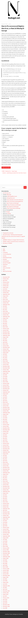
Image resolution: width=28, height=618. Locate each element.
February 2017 (6, 404)
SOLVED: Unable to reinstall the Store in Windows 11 (13, 241)
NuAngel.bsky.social (11, 198)
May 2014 (5, 458)
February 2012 (6, 503)
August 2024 (5, 287)
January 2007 (6, 573)
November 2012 (6, 488)
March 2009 (5, 546)
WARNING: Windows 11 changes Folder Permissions (13, 239)
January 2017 (6, 405)
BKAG (4, 250)
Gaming (4, 255)
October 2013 (6, 470)
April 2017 (5, 400)
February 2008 (6, 568)
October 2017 (6, 390)
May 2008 (5, 563)
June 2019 (5, 356)
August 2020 (5, 337)
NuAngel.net (14, 17)
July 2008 (5, 560)
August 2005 (5, 582)
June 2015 (5, 436)
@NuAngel (9, 194)
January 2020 (6, 345)
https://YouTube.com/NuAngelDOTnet (15, 201)
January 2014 (6, 465)
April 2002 (5, 599)
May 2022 (5, 309)
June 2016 (5, 417)
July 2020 (5, 338)
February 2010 (6, 527)
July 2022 (5, 306)
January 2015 (6, 445)
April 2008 (5, 565)
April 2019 (5, 359)
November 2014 (6, 448)
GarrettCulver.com (6, 192)
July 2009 (5, 539)
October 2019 (6, 349)
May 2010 (5, 524)
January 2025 (6, 284)
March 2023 (5, 299)
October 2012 (6, 489)
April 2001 (5, 603)
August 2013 (5, 474)
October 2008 (6, 555)
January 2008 (6, 570)
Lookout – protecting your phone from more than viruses (14, 172)
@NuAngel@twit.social (12, 196)
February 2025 (6, 282)
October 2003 (6, 592)
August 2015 (5, 433)
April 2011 (5, 510)
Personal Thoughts (7, 262)
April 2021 (5, 325)
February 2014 (6, 464)
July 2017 (5, 395)
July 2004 (5, 587)
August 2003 (5, 594)
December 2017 (6, 386)
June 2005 (5, 584)
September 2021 (6, 316)
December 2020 (6, 332)
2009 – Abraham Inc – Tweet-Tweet (9, 171)
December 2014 (6, 446)
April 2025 (5, 280)
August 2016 (5, 414)
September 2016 (6, 412)
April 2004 (5, 589)
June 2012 (5, 496)
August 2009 (5, 537)
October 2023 (6, 292)
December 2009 (6, 531)
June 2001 (5, 601)
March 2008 (5, 566)
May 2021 (5, 323)
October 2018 (6, 369)
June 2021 (5, 321)
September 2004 (6, 585)
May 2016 (5, 419)
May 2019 (5, 357)
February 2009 (6, 548)
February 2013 (6, 483)
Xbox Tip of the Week (7, 271)
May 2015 (5, 438)
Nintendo (5, 259)
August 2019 (5, 352)
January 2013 (6, 484)
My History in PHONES (7, 243)
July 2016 (5, 416)
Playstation (5, 264)
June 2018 (5, 376)
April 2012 (5, 500)
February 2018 (6, 383)
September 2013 (6, 472)
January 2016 (6, 426)
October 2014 (6, 450)
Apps (4, 249)
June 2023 (5, 297)
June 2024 (5, 289)
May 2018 (5, 378)
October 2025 (6, 278)
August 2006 (5, 577)
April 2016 (5, 421)
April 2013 (5, 479)
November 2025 (6, 277)
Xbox (4, 269)
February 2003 (6, 597)
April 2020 (5, 342)
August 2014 (5, 453)
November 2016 (6, 409)
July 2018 (5, 374)
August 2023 (5, 296)
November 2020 (6, 333)
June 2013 (5, 476)
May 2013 (5, 477)
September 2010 (6, 517)
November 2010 (6, 513)
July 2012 (5, 494)
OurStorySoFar (6, 261)
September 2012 (6, 491)
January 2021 (6, 330)
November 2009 (6, 532)
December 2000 (6, 604)
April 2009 (5, 544)
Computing (5, 252)
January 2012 (6, 505)
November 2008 (6, 553)
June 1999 (5, 608)
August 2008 (5, 558)
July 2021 (5, 320)
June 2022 (5, 308)
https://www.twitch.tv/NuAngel (13, 208)
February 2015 (6, 443)
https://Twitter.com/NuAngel (12, 203)
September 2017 (6, 392)
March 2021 (5, 326)
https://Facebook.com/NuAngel (14, 204)
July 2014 (5, 455)
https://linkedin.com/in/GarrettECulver (15, 199)
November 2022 (6, 301)
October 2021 (6, 314)
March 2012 (5, 501)
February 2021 (6, 328)
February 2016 (6, 424)
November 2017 (6, 388)
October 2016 (6, 410)
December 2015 (6, 428)
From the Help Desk (6, 167)
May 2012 (5, 498)
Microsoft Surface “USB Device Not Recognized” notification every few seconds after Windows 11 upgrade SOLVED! (13, 236)
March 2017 (5, 402)
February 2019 (6, 362)
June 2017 (5, 397)
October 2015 (6, 431)
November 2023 (6, 290)
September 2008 (6, 556)
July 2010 (5, 520)
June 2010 (5, 522)
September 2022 (6, 304)
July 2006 (5, 579)
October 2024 (6, 285)
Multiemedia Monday (7, 257)
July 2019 (5, 354)
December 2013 (6, 467)
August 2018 (5, 373)
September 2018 (6, 371)
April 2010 (5, 525)
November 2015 (6, 429)
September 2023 (6, 294)
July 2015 (5, 434)
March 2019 (5, 361)
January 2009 (6, 549)
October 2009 (6, 534)
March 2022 (5, 311)
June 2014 (5, 457)
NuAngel (8, 211)
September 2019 (6, 350)
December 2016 (6, 407)
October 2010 (6, 515)
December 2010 (6, 512)
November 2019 (6, 347)
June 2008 (5, 561)
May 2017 (5, 398)
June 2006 (5, 580)
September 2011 (6, 508)
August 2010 (5, 518)
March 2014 (5, 462)
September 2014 (6, 452)
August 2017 (5, 393)
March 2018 (5, 381)
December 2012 (6, 486)
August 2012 (5, 493)
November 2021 (6, 313)
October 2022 (6, 302)
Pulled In (4, 266)
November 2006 (6, 575)
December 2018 (6, 366)
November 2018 (6, 368)
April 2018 (5, 380)
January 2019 (6, 364)
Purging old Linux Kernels (8, 233)
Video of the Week (6, 267)
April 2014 (5, 460)
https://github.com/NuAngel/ (12, 206)
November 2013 (6, 469)
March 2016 (5, 422)
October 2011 (6, 506)
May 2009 (5, 543)
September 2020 (6, 335)
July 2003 (5, 596)
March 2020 (5, 344)
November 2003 (6, 591)
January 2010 (6, 529)
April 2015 (5, 440)
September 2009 (6, 536)
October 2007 (6, 572)
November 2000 (6, 606)
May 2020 (5, 340)
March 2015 (5, 441)
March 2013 (5, 481)
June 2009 (5, 541)
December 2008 (6, 551)
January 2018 (6, 385)
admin (10, 24)
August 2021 (5, 318)
